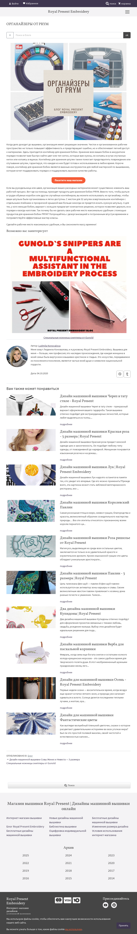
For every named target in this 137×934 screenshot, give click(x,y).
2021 (68, 863)
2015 (68, 878)
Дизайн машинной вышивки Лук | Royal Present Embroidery (92, 469)
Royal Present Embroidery (68, 11)
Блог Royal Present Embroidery (25, 826)
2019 (25, 870)
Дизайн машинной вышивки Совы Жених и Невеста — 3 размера (43, 759)
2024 (68, 855)
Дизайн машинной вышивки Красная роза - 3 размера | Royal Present (94, 434)
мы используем (73, 929)
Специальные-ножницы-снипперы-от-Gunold (68, 337)
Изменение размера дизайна (110, 826)
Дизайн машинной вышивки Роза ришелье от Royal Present (95, 540)
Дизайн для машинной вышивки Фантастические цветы (86, 718)
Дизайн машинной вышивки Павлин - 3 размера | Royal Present (92, 576)
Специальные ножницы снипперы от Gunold (31, 763)
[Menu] (127, 12)
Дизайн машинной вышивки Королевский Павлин (94, 505)
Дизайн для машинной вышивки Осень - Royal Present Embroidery (93, 682)
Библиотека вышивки (63, 826)
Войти (14, 3)
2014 (111, 878)
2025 (25, 855)
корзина (124, 3)
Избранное (30, 3)
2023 (111, 855)
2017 (111, 870)
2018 (68, 870)
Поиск (69, 785)
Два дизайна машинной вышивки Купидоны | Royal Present (87, 611)
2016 (25, 878)
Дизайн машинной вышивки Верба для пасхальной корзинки (92, 647)
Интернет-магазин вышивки (24, 818)
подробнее (66, 424)
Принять (123, 925)
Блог (30, 755)
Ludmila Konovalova (49, 345)
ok (127, 35)
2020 (111, 863)
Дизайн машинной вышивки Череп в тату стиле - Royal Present (94, 399)
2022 (25, 863)
